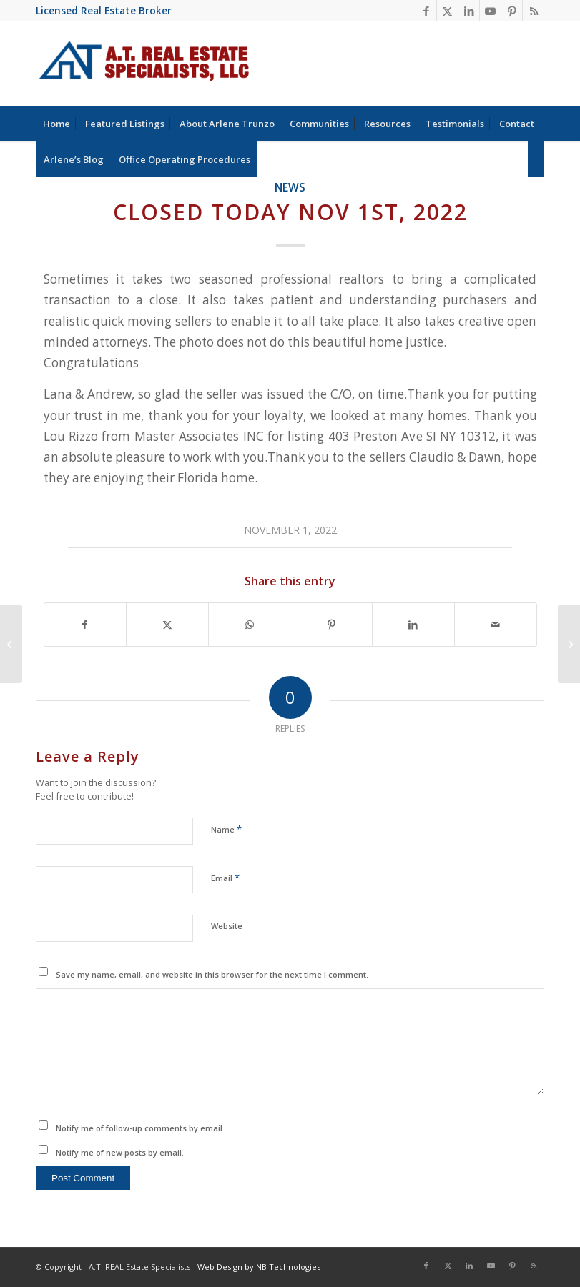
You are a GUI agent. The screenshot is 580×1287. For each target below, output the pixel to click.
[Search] (536, 159)
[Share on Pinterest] (331, 624)
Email (225, 877)
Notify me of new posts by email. (120, 1152)
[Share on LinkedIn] (413, 624)
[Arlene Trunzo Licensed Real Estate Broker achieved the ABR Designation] (569, 644)
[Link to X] (447, 10)
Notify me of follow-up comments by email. (140, 1128)
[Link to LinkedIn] (468, 10)
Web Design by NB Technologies (258, 1266)
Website (226, 925)
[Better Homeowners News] (11, 644)
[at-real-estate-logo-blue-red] (144, 63)
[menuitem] (56, 123)
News (290, 187)
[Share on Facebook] (85, 624)
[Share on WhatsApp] (249, 624)
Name (226, 829)
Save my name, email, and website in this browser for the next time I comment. (212, 974)
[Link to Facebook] (426, 10)
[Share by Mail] (495, 624)
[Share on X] (167, 624)
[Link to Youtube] (490, 10)
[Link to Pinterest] (511, 10)
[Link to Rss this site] (533, 10)
